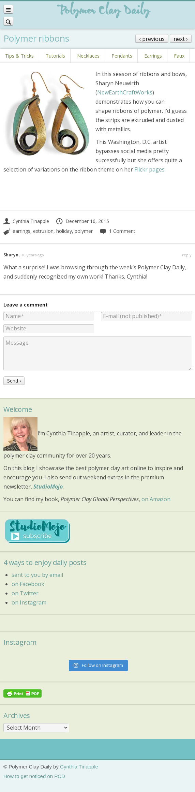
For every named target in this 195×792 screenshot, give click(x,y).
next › (181, 39)
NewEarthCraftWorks (124, 92)
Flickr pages (149, 169)
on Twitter (25, 593)
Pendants (121, 56)
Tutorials (55, 56)
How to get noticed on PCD (34, 776)
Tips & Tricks (19, 56)
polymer (84, 231)
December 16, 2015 (82, 221)
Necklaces (88, 56)
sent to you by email (37, 575)
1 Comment (117, 231)
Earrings (153, 56)
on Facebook (28, 584)
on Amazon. (156, 499)
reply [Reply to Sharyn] (187, 254)
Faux (179, 56)
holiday (64, 231)
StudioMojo (48, 486)
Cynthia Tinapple (26, 221)
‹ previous (152, 39)
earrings (21, 231)
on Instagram (29, 602)
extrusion (43, 231)
